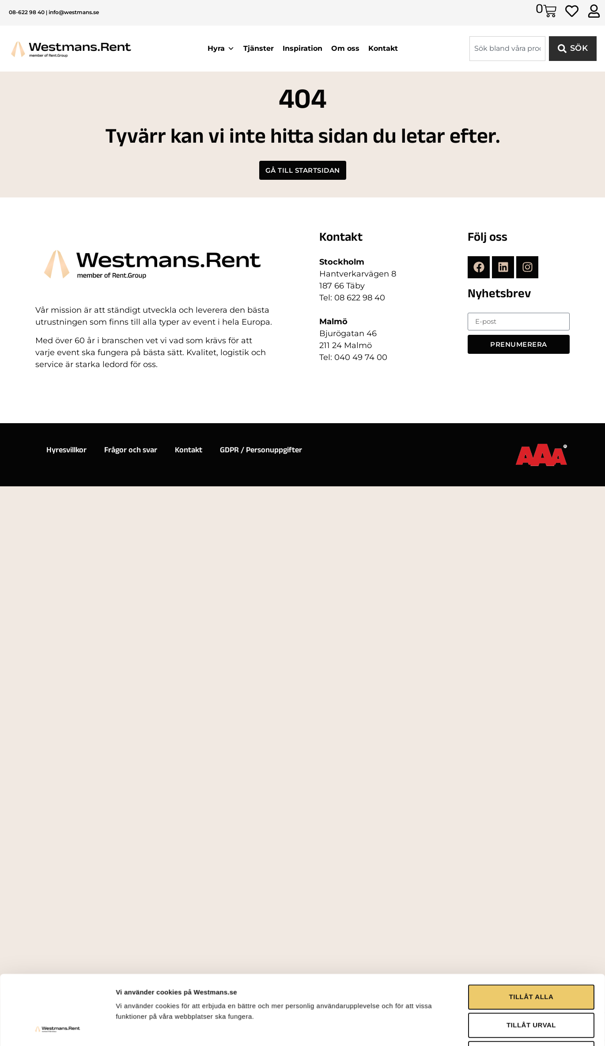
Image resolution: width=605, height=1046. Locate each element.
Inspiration (302, 48)
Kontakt (383, 48)
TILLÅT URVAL (531, 923)
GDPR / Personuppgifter (261, 451)
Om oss (345, 48)
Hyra (221, 48)
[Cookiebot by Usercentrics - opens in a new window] (57, 986)
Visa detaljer (479, 985)
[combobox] (507, 48)
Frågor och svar (130, 451)
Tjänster (258, 48)
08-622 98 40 (27, 12)
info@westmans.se (74, 12)
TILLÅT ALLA (531, 895)
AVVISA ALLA (531, 951)
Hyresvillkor (66, 451)
